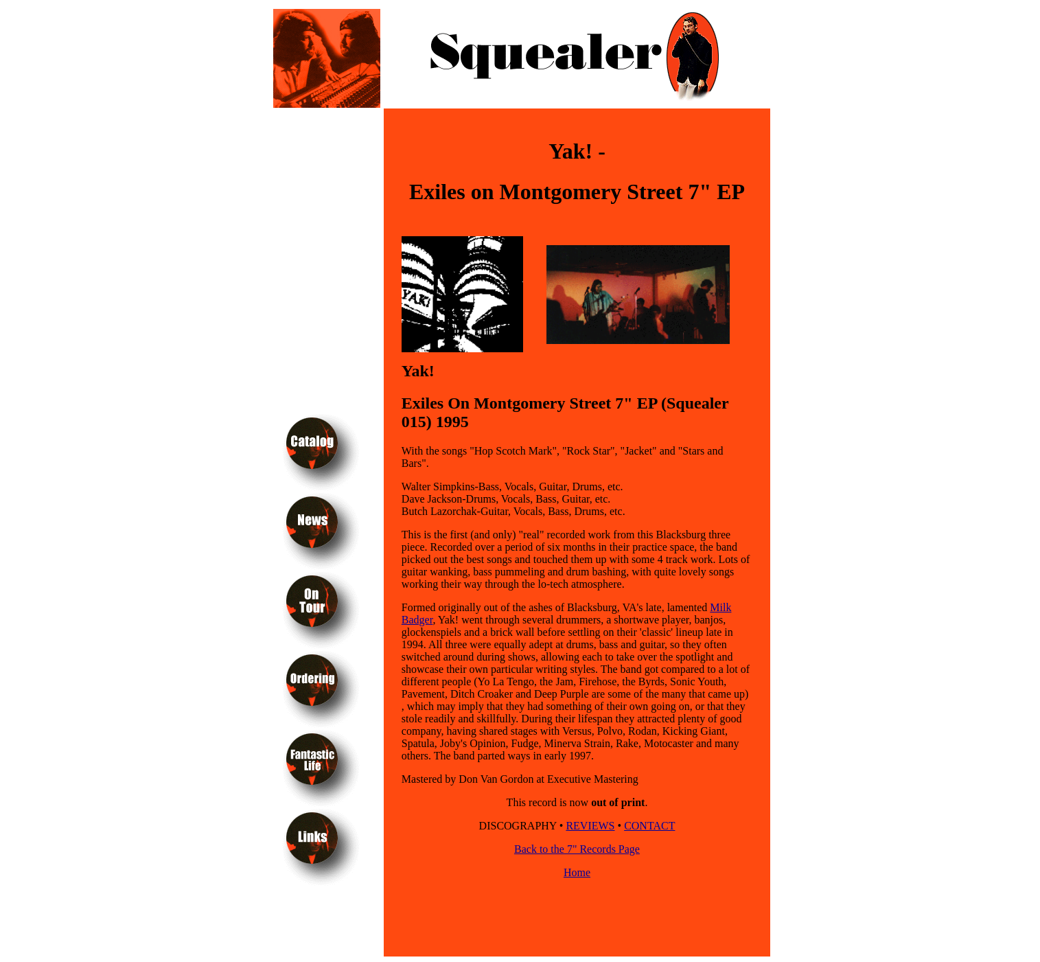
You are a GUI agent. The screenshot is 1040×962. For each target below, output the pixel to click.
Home (577, 872)
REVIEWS (590, 826)
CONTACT (649, 826)
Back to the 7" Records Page (577, 849)
